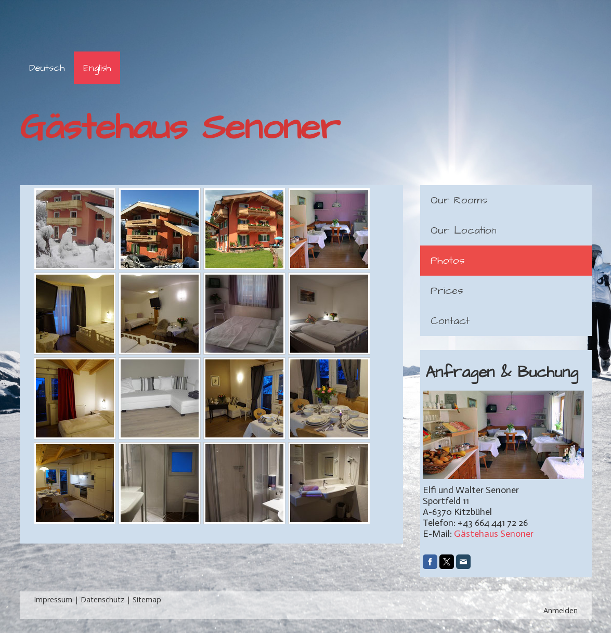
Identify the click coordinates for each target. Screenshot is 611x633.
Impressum (53, 599)
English (97, 67)
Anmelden (560, 610)
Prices (447, 290)
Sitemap (147, 599)
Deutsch (46, 67)
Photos (448, 260)
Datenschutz (102, 599)
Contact (450, 321)
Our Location (464, 230)
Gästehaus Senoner (494, 533)
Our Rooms (459, 200)
